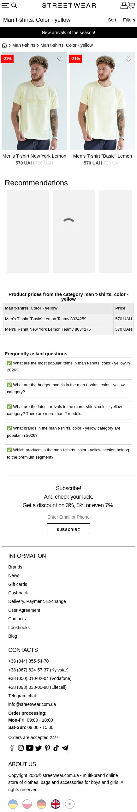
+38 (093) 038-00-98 (28, 687)
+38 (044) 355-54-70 (28, 661)
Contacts (17, 618)
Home (4, 45)
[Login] (124, 6)
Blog (12, 636)
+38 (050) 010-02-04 (28, 678)
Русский (69, 804)
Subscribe (68, 530)
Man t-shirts (23, 45)
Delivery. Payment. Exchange (37, 601)
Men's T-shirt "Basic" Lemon (102, 156)
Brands (15, 566)
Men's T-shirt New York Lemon (35, 156)
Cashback (18, 592)
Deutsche (41, 804)
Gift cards (17, 584)
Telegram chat (22, 695)
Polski (27, 804)
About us (22, 764)
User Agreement (24, 610)
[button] (60, 60)
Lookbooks (19, 627)
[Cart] (131, 6)
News (13, 575)
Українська (13, 804)
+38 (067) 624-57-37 (28, 669)
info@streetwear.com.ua (32, 704)
